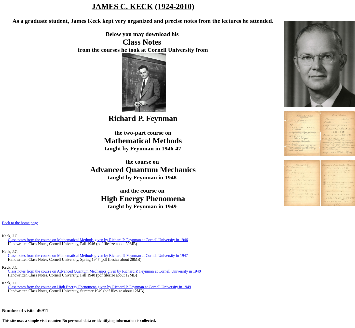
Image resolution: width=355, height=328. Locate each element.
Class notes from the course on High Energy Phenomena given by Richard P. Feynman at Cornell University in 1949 (99, 287)
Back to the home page (20, 223)
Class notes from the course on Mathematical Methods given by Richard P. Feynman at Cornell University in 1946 (98, 240)
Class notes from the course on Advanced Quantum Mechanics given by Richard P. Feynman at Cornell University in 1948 (104, 271)
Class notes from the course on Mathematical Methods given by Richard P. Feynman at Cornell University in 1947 (98, 255)
